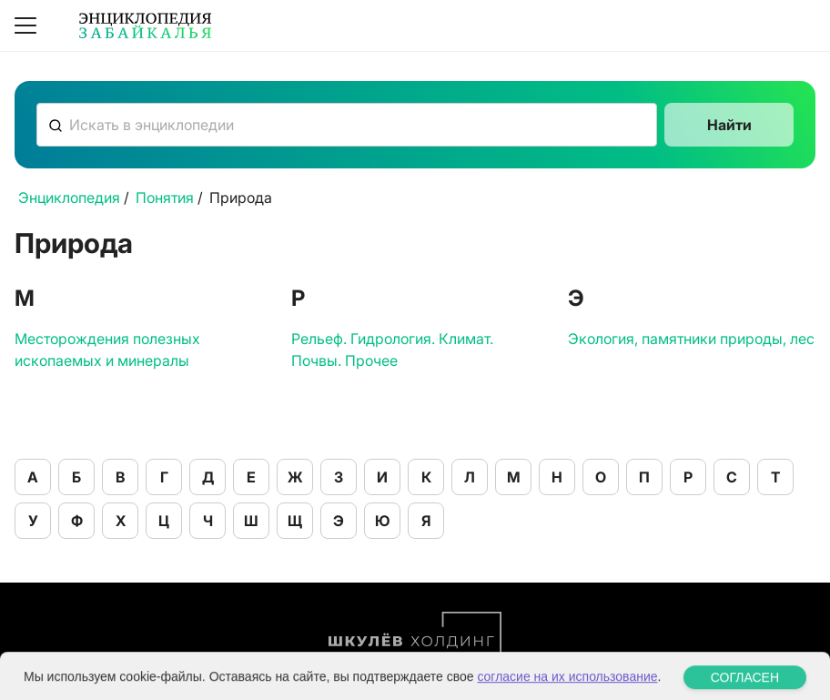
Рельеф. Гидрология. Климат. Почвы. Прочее (392, 350)
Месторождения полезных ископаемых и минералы (107, 350)
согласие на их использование (567, 688)
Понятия (165, 197)
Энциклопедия (69, 197)
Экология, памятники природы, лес (691, 339)
